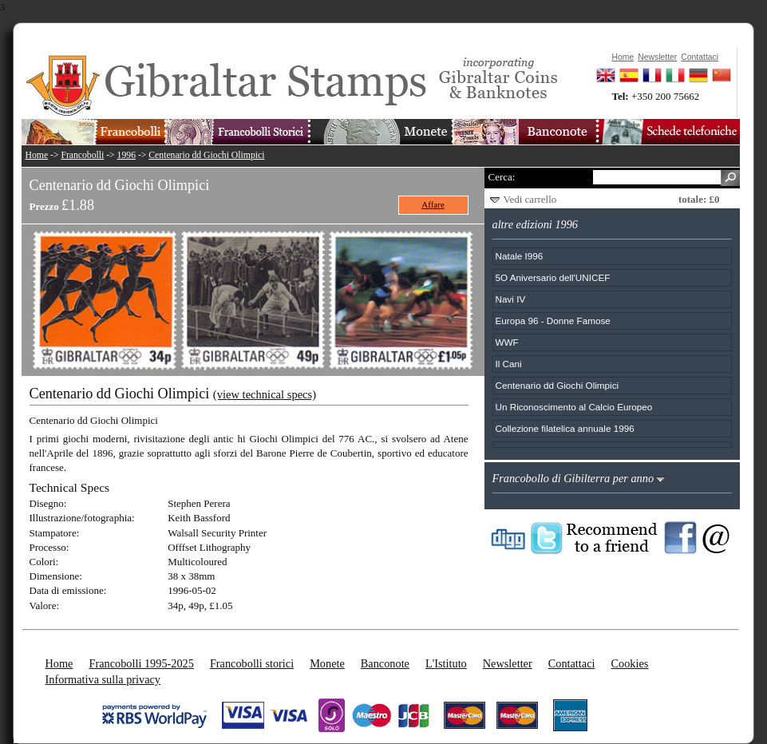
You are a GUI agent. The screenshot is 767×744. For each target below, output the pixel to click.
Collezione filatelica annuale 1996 (565, 428)
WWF (507, 342)
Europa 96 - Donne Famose (553, 320)
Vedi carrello (530, 199)
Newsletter (507, 663)
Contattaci (571, 663)
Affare (433, 204)
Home (37, 155)
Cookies (629, 663)
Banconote (385, 663)
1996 (126, 155)
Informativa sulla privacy (103, 679)
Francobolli (82, 155)
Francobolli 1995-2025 (141, 663)
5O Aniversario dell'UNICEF (553, 277)
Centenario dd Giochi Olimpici (206, 155)
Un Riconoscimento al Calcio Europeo (574, 407)
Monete (327, 663)
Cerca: (502, 177)
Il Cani (509, 363)
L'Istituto (446, 663)
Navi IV (511, 299)
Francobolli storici (252, 663)
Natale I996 (520, 256)
